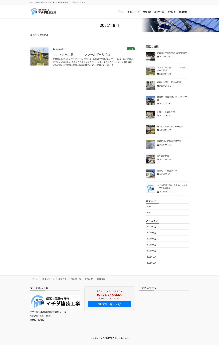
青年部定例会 (163, 155)
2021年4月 (151, 250)
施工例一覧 (76, 278)
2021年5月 (151, 244)
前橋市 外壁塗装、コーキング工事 (172, 98)
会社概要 (101, 278)
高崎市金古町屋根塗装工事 (169, 141)
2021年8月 (151, 232)
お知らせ (89, 278)
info (148, 212)
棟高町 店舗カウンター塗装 (170, 126)
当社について (48, 278)
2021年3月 (151, 256)
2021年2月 (151, 262)
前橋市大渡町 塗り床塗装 (169, 82)
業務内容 (63, 278)
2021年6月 (151, 238)
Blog (131, 48)
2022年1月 (151, 226)
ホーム (35, 278)
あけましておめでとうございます (172, 52)
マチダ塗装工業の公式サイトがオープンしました (172, 187)
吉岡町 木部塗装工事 (167, 170)
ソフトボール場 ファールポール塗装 (81, 54)
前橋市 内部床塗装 (166, 111)
